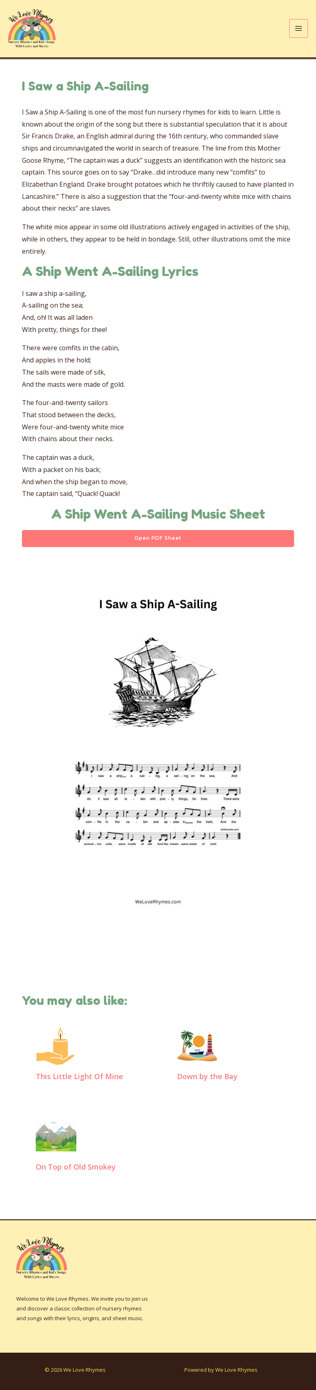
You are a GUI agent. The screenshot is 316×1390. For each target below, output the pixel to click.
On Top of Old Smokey (76, 1168)
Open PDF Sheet (158, 540)
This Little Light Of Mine (79, 1078)
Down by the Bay (207, 1078)
